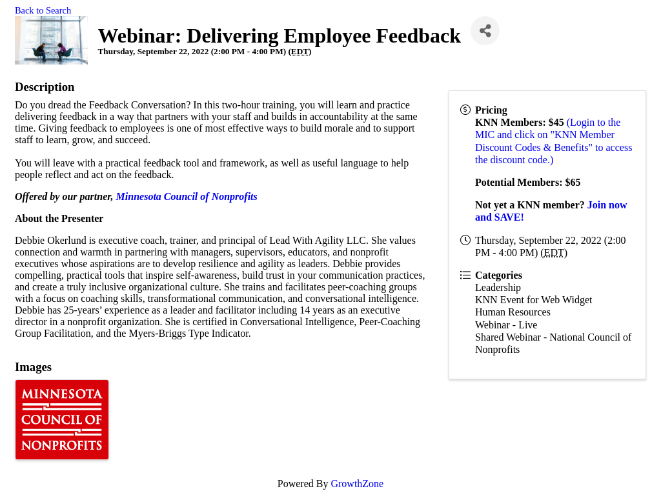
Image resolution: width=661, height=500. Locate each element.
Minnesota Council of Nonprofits (187, 196)
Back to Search (43, 10)
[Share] (485, 30)
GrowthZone (356, 483)
